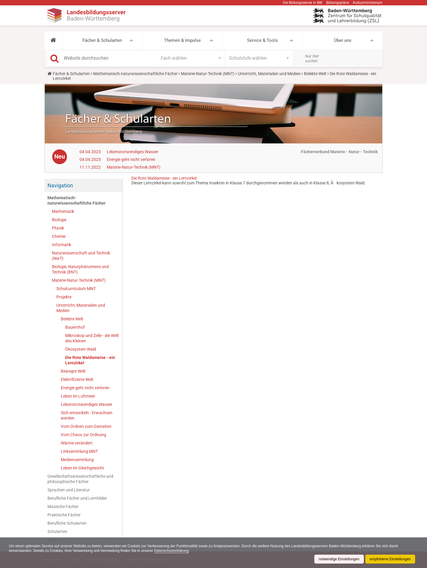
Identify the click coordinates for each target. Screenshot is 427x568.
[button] (53, 40)
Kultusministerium (368, 3)
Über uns (342, 40)
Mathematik (63, 211)
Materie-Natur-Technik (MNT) (208, 73)
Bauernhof (75, 327)
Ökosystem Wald (80, 349)
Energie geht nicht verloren (131, 159)
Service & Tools (262, 40)
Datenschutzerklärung (171, 551)
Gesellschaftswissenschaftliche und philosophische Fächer (80, 479)
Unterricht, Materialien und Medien (269, 73)
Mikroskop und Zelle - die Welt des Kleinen (92, 338)
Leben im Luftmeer (78, 396)
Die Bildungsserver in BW (302, 3)
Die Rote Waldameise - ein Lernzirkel (90, 360)
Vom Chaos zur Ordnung (83, 434)
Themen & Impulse (182, 40)
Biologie (59, 219)
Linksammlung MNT (79, 451)
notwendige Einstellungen (339, 559)
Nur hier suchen (312, 58)
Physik (58, 228)
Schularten (57, 531)
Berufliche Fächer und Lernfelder (77, 498)
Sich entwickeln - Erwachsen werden (86, 415)
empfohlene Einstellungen (390, 559)
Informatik (61, 244)
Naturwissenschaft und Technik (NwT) (81, 256)
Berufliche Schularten (67, 523)
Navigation (60, 185)
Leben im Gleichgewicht (82, 468)
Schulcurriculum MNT (76, 288)
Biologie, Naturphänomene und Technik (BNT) (80, 269)
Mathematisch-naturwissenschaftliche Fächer (135, 73)
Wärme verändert (77, 443)
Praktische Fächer (64, 514)
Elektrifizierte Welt (77, 379)
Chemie (59, 236)
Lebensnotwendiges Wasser (132, 151)
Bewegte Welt (73, 371)
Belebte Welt (315, 73)
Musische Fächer (63, 506)
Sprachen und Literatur (68, 490)
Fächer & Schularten (102, 40)
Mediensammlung (77, 459)
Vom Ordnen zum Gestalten (86, 426)
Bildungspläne (337, 3)
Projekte (63, 297)
